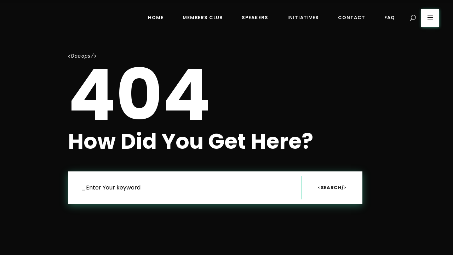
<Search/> (332, 187)
